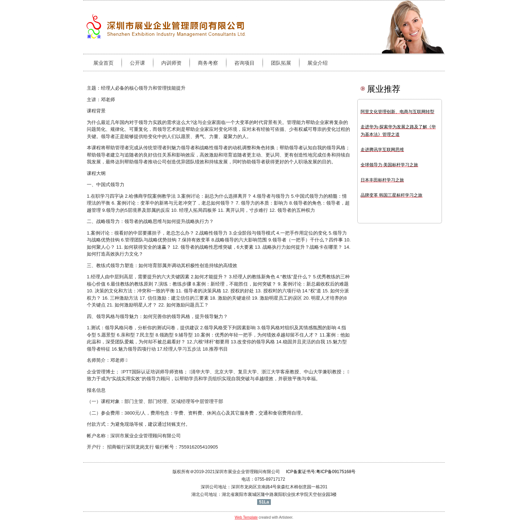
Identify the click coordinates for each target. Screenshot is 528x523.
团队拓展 (281, 63)
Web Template (246, 517)
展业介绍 (317, 63)
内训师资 (171, 63)
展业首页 (103, 63)
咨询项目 (244, 63)
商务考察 (208, 63)
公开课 (137, 63)
